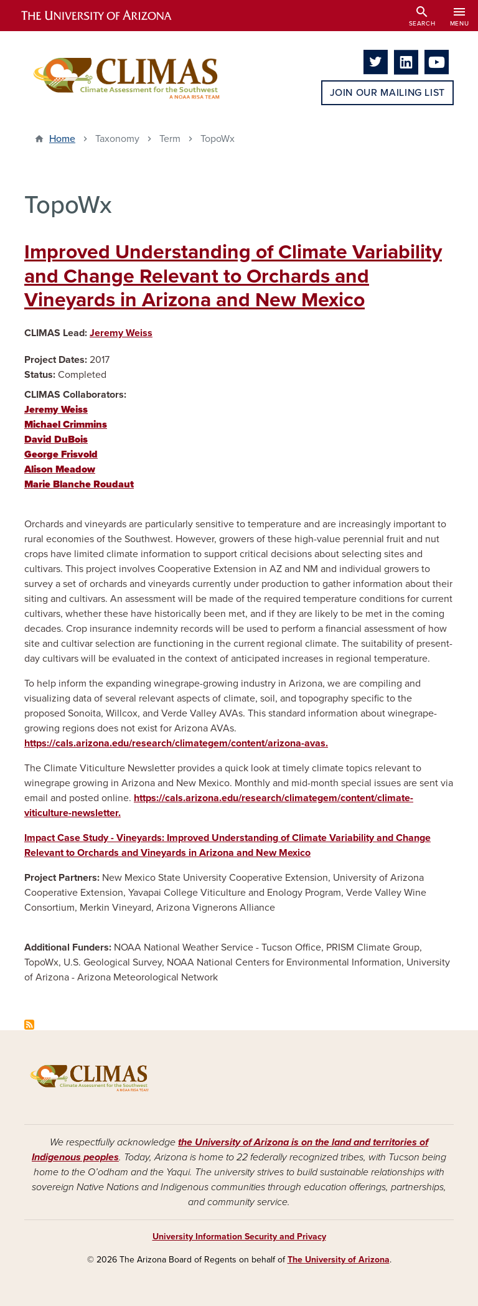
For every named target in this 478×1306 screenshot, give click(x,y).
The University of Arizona (339, 1259)
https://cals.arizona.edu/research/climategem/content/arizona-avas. (176, 743)
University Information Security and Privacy (239, 1236)
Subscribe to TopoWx (29, 1025)
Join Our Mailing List (387, 93)
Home (62, 139)
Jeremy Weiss (121, 333)
